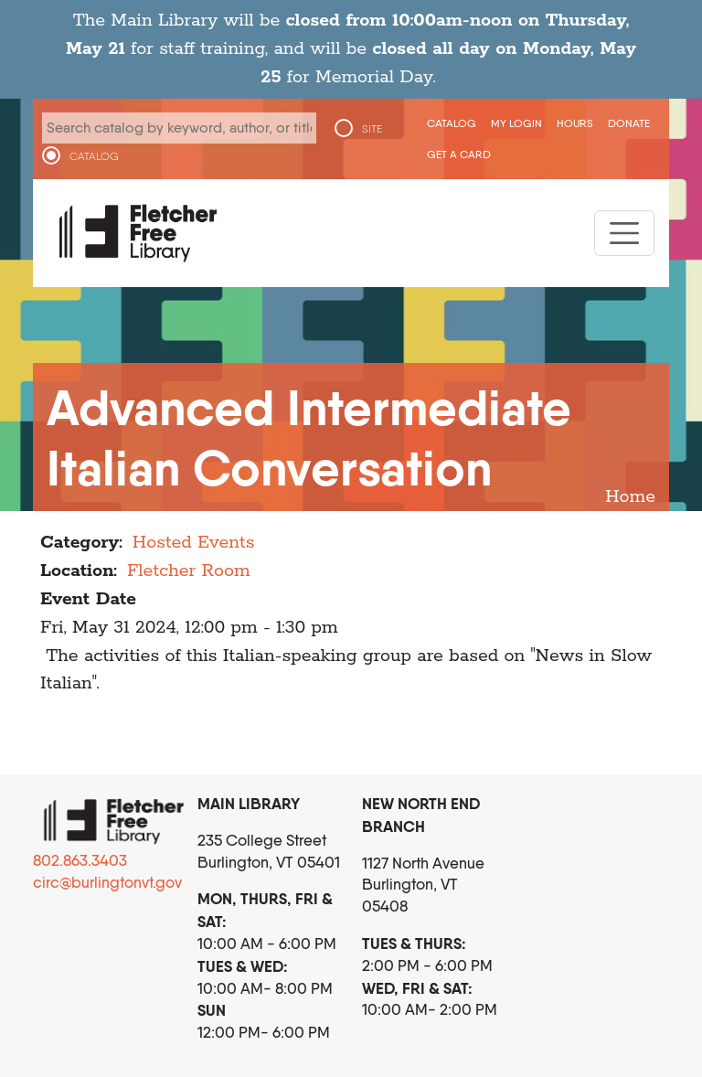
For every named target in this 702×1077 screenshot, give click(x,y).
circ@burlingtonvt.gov (107, 882)
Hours (575, 123)
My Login (516, 123)
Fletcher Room (188, 571)
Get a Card (459, 154)
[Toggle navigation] (624, 233)
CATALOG (94, 156)
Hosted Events (194, 542)
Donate (629, 123)
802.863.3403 (80, 860)
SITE (372, 129)
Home (630, 496)
